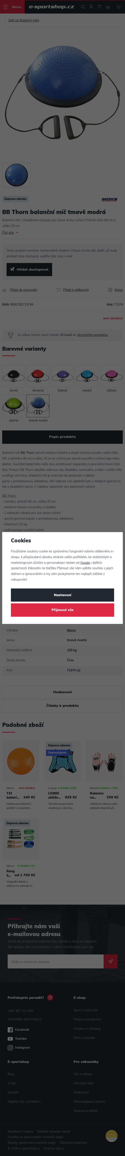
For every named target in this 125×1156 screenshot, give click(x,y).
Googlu (85, 563)
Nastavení (62, 595)
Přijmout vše (62, 610)
